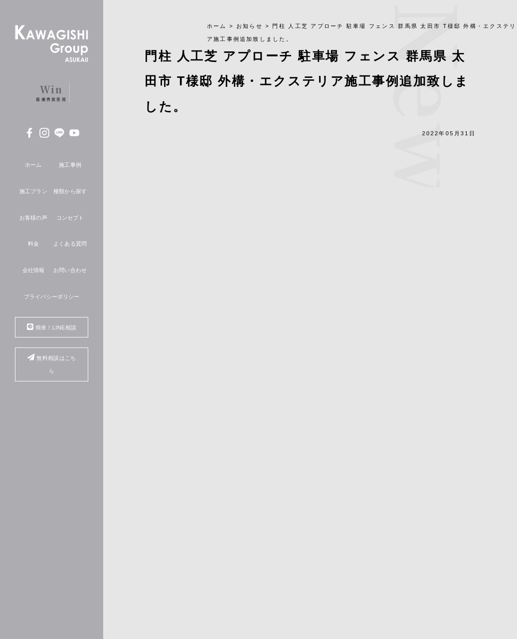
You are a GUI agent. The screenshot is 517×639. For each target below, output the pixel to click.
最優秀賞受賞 (51, 92)
